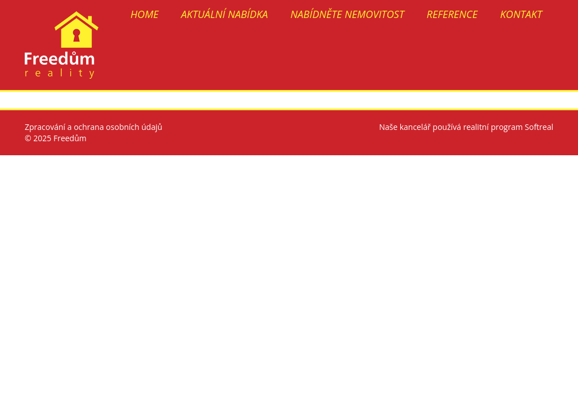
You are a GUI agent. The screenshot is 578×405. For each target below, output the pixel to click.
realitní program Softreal (508, 127)
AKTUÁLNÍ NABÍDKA (224, 14)
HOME (144, 14)
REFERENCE (452, 14)
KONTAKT (521, 14)
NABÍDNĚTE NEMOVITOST (347, 14)
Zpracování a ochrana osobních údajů (93, 127)
